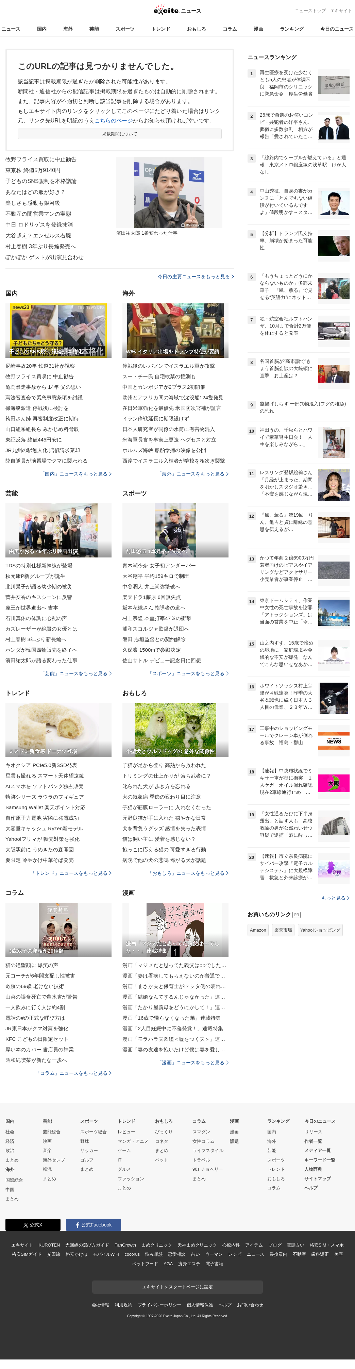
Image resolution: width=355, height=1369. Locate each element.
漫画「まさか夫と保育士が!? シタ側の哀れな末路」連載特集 (175, 986)
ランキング (292, 29)
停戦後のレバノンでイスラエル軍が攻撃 (168, 366)
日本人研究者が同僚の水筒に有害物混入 (168, 429)
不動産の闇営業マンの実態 (38, 214)
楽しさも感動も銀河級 (32, 203)
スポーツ (125, 29)
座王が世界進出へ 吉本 (31, 608)
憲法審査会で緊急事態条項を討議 (44, 397)
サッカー (89, 1150)
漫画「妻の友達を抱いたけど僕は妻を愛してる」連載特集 (175, 1049)
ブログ (275, 1245)
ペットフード (145, 1263)
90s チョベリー (207, 1169)
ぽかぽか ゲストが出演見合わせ (44, 257)
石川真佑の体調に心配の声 (36, 618)
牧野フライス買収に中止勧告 (41, 159)
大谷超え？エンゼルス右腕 (38, 235)
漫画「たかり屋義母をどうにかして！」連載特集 (175, 1007)
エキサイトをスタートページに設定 (177, 1286)
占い (195, 1254)
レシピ (234, 1254)
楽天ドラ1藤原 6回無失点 (151, 597)
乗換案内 (278, 1254)
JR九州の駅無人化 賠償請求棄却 (42, 450)
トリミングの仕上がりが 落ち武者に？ (166, 776)
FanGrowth (125, 1245)
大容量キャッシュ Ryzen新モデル (44, 828)
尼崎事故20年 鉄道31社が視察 (40, 366)
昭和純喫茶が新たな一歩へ (36, 1060)
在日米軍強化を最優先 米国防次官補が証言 (172, 408)
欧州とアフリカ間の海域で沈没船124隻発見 (173, 397)
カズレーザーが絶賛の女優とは (41, 629)
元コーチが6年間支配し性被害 (40, 976)
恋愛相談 (176, 1254)
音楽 (47, 1150)
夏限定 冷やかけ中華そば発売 (39, 860)
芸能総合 (52, 1131)
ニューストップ (310, 10)
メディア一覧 (317, 1150)
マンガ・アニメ (133, 1141)
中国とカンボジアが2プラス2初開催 (163, 387)
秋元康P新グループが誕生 (35, 576)
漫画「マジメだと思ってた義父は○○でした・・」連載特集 (175, 965)
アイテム (254, 1245)
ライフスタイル (207, 1150)
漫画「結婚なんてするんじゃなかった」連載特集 (175, 997)
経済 (9, 1141)
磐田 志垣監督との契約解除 (154, 639)
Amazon (258, 930)
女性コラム (203, 1141)
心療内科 (231, 1245)
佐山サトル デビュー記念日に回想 (161, 660)
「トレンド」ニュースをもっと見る (71, 873)
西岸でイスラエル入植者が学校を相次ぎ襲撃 (173, 461)
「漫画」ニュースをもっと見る (193, 1062)
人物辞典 (313, 1169)
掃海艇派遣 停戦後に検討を (37, 408)
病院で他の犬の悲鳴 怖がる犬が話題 (164, 860)
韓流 (47, 1169)
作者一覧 (313, 1141)
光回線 (53, 1254)
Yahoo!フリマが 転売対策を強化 (42, 839)
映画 (47, 1141)
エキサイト (341, 10)
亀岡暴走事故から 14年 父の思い (43, 387)
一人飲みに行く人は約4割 (35, 1007)
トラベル (201, 1160)
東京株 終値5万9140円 (33, 170)
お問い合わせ (250, 1304)
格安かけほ (76, 1254)
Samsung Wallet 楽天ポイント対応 (45, 807)
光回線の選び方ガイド (87, 1245)
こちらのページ (114, 120)
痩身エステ (189, 1263)
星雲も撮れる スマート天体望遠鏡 (44, 776)
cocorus (132, 1254)
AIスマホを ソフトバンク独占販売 (44, 786)
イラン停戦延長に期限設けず (155, 418)
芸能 (94, 29)
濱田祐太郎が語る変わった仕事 (41, 660)
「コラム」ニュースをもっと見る (73, 1073)
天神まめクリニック (197, 1245)
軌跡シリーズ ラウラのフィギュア (44, 797)
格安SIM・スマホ (327, 1245)
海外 (68, 29)
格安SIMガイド (26, 1254)
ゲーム (124, 1150)
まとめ (12, 1160)
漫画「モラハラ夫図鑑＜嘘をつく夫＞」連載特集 (175, 1039)
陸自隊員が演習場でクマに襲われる (46, 461)
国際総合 (14, 1180)
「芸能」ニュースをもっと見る (76, 673)
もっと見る (335, 898)
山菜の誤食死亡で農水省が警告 (41, 997)
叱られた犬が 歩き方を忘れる (156, 786)
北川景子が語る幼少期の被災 (38, 586)
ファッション (131, 1178)
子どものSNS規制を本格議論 (41, 181)
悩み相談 (154, 1254)
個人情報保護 (200, 1304)
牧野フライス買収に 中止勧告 (39, 376)
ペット (161, 1160)
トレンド (160, 29)
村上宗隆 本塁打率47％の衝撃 (156, 618)
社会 (9, 1131)
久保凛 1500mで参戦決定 (151, 650)
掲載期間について (120, 133)
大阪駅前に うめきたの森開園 (39, 849)
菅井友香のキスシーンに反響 (38, 597)
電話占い (295, 1245)
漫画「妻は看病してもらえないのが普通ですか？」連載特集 (175, 976)
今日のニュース (337, 29)
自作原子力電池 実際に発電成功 (42, 818)
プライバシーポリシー (160, 1304)
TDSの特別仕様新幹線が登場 (38, 565)
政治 (9, 1150)
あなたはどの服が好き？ (35, 192)
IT (120, 1160)
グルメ (124, 1169)
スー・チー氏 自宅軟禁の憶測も (159, 376)
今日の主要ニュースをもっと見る (196, 276)
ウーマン (214, 1254)
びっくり (164, 1131)
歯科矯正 (319, 1254)
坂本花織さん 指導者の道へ (154, 608)
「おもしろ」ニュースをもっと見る (188, 873)
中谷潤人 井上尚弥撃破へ (151, 586)
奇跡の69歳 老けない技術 (34, 986)
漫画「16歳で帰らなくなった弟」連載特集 (171, 1018)
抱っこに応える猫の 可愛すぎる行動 (164, 849)
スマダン (201, 1131)
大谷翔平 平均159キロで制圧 (155, 576)
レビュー (126, 1131)
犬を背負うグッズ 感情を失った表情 (164, 828)
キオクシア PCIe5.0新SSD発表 (41, 765)
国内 (42, 29)
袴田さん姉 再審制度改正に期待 (42, 418)
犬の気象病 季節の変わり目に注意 (161, 797)
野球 (84, 1141)
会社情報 (100, 1304)
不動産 (299, 1254)
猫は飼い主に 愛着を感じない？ (159, 839)
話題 (234, 1141)
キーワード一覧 (319, 1160)
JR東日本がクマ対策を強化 (36, 1028)
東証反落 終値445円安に (33, 440)
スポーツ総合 (93, 1131)
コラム (230, 29)
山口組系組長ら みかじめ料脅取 (42, 429)
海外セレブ (54, 1160)
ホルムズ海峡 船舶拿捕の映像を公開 (164, 450)
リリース (313, 1131)
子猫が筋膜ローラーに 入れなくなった (166, 807)
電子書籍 (214, 1263)
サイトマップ (317, 1178)
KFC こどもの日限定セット (37, 1039)
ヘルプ (311, 1187)
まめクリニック (156, 1245)
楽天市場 (283, 930)
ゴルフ (87, 1160)
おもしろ (196, 29)
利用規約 (123, 1304)
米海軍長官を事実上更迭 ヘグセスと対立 (169, 440)
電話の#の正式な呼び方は (35, 1018)
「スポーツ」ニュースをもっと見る (188, 673)
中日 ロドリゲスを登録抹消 (39, 225)
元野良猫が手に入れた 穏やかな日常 (164, 818)
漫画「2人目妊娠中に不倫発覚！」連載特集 (172, 1028)
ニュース (10, 29)
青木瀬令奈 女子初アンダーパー (159, 565)
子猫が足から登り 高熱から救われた (164, 765)
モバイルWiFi (106, 1254)
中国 (9, 1189)
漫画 (258, 29)
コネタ (161, 1141)
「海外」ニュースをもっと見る (193, 474)
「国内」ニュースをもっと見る (76, 474)
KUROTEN (49, 1245)
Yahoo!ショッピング (320, 930)
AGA (168, 1263)
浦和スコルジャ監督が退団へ (155, 629)
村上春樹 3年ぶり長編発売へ (40, 246)
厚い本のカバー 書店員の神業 (39, 1049)
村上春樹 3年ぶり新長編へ (35, 639)
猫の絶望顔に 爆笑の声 (31, 965)
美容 (338, 1254)
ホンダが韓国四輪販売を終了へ (41, 650)
